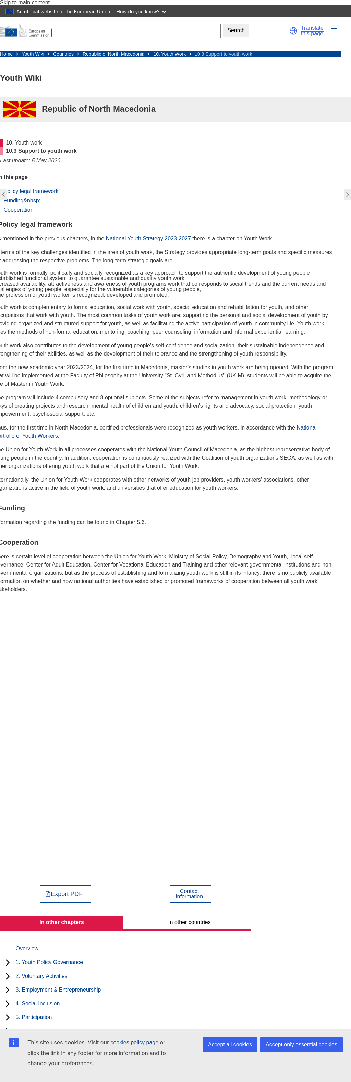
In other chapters (61, 922)
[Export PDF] (66, 894)
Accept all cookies (230, 1044)
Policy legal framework (30, 191)
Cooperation (18, 210)
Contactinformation (189, 893)
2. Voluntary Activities (41, 976)
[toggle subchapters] (7, 962)
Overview (26, 949)
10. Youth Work (169, 54)
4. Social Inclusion (37, 1003)
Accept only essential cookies (301, 1044)
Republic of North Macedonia (114, 54)
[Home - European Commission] (29, 30)
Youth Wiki (33, 54)
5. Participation (33, 1017)
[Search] (160, 31)
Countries (63, 54)
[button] (293, 31)
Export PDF (67, 894)
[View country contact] (190, 894)
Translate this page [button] (312, 30)
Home (6, 54)
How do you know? (142, 11)
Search (236, 30)
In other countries (189, 922)
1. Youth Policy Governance (49, 962)
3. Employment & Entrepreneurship (58, 990)
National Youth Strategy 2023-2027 (149, 238)
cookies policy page (134, 1042)
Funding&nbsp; (21, 200)
